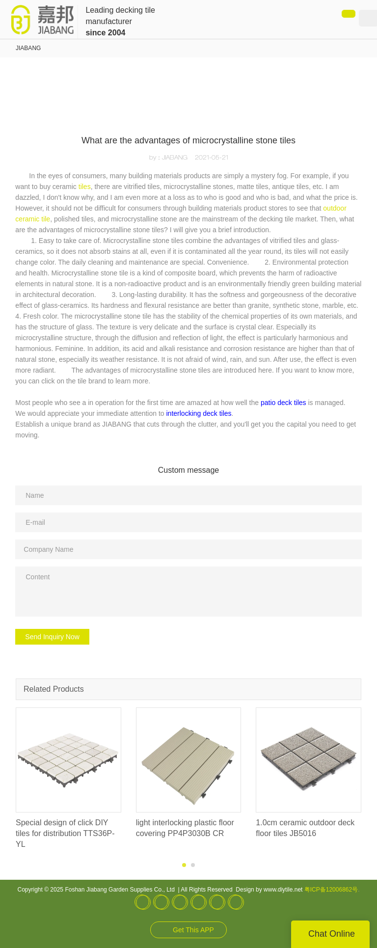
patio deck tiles (283, 402)
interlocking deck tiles (199, 413)
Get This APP (193, 930)
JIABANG (28, 48)
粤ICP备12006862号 (331, 889)
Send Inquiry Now (52, 637)
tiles (85, 186)
